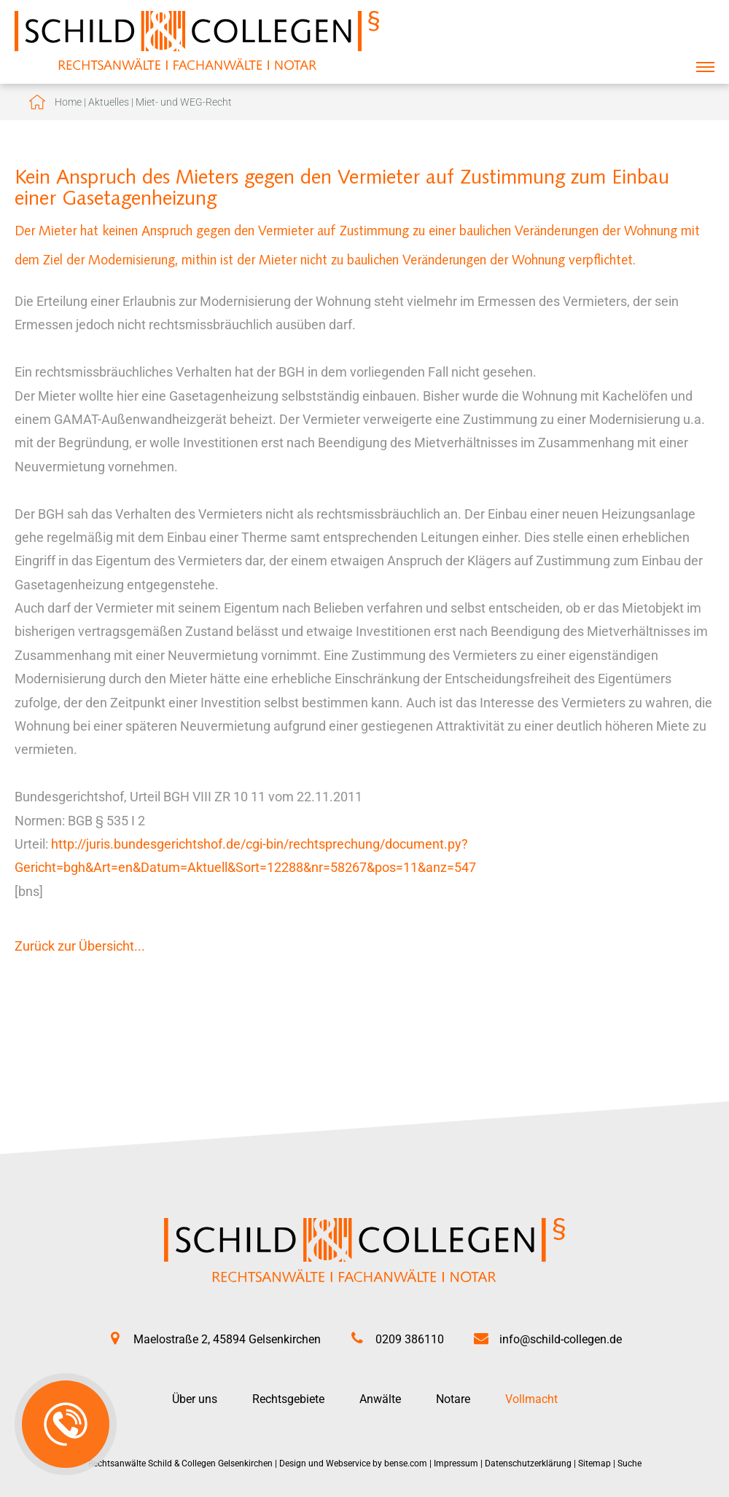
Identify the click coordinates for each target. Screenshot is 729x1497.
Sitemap (594, 1463)
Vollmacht (531, 1399)
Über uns (194, 1399)
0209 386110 (409, 1339)
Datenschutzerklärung (528, 1463)
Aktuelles (108, 102)
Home (68, 102)
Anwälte (380, 1399)
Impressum (456, 1463)
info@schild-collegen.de (560, 1339)
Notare (453, 1399)
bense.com (405, 1463)
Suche (629, 1463)
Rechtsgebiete (288, 1399)
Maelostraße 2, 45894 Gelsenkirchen (227, 1339)
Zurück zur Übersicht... (80, 946)
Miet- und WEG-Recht (184, 102)
